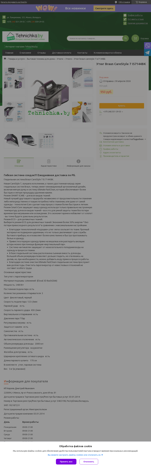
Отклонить (89, 461)
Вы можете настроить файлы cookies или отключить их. (74, 455)
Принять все (66, 461)
